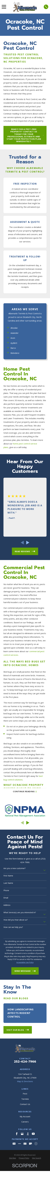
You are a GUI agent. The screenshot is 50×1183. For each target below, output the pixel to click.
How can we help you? (13, 927)
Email (5, 898)
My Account (25, 1116)
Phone (6, 890)
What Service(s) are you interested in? (19, 912)
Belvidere (15, 353)
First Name (8, 876)
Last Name (8, 883)
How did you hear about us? (15, 920)
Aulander (15, 333)
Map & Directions (25, 1081)
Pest (25, 1093)
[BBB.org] (27, 1133)
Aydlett (14, 343)
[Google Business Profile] (22, 1133)
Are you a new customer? (14, 868)
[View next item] (28, 542)
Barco (13, 348)
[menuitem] (12, 1158)
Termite (25, 1099)
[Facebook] (16, 1133)
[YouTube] (33, 1133)
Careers (25, 1121)
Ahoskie (14, 328)
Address (6, 905)
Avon (13, 338)
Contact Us (25, 1104)
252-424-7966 (25, 1061)
